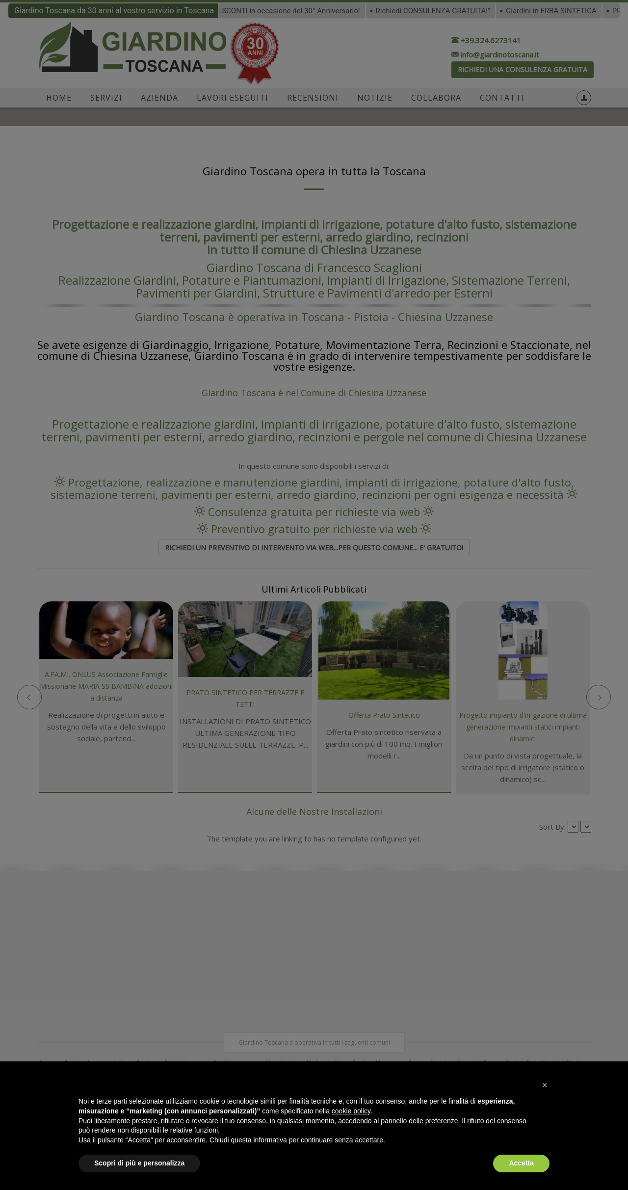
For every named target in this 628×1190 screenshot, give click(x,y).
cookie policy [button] (351, 1111)
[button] (544, 1085)
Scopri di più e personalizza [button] (139, 1163)
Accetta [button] (521, 1163)
